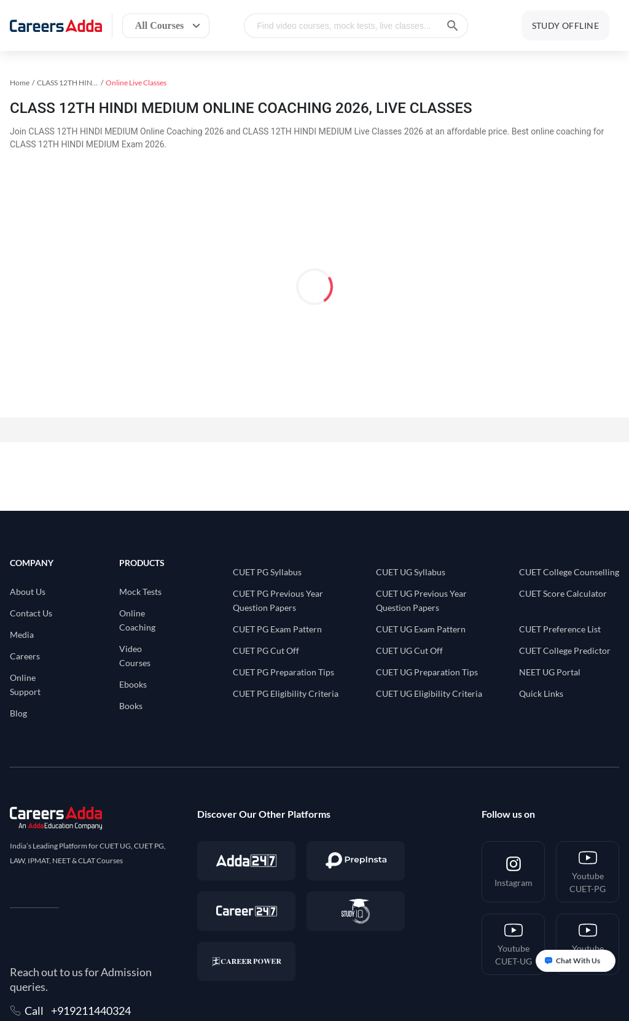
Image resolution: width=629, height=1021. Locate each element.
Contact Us (31, 613)
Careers (25, 656)
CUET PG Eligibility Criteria (285, 693)
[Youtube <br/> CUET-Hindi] (587, 944)
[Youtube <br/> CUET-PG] (587, 872)
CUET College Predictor (565, 650)
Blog (18, 713)
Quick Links (541, 693)
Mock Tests (140, 591)
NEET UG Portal (549, 672)
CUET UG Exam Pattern (421, 629)
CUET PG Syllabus (267, 572)
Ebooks (133, 684)
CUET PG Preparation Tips (283, 672)
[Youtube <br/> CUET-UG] (513, 944)
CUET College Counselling (569, 572)
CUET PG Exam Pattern (277, 629)
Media (22, 634)
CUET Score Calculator (563, 593)
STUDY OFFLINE (565, 25)
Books (131, 706)
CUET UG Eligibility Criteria (429, 693)
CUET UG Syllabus (410, 572)
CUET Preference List (560, 629)
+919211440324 (91, 1010)
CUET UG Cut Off (409, 650)
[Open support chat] (575, 961)
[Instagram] (513, 872)
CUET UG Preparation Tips (427, 672)
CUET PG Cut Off (266, 650)
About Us (27, 591)
